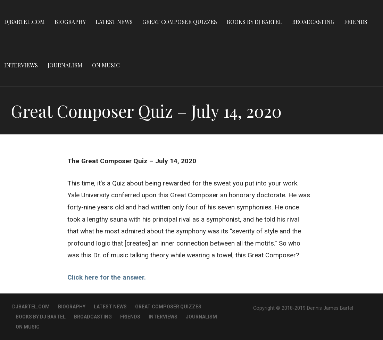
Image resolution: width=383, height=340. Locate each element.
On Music (106, 65)
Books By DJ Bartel (254, 21)
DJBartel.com (24, 21)
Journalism (65, 65)
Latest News (114, 21)
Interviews (21, 65)
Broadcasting (313, 21)
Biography (70, 21)
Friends (355, 21)
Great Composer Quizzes (179, 21)
